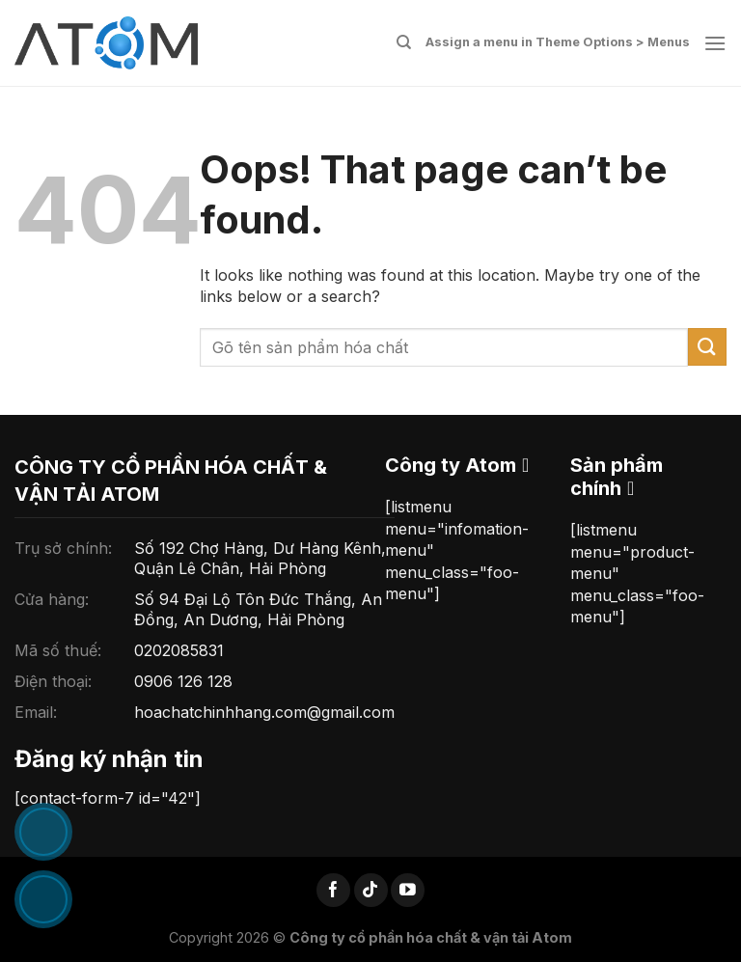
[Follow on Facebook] (333, 890)
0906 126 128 (183, 681)
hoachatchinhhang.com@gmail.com (264, 712)
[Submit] (707, 347)
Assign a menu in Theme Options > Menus (557, 42)
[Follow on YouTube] (408, 890)
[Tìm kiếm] (404, 42)
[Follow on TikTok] (371, 890)
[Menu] (715, 43)
